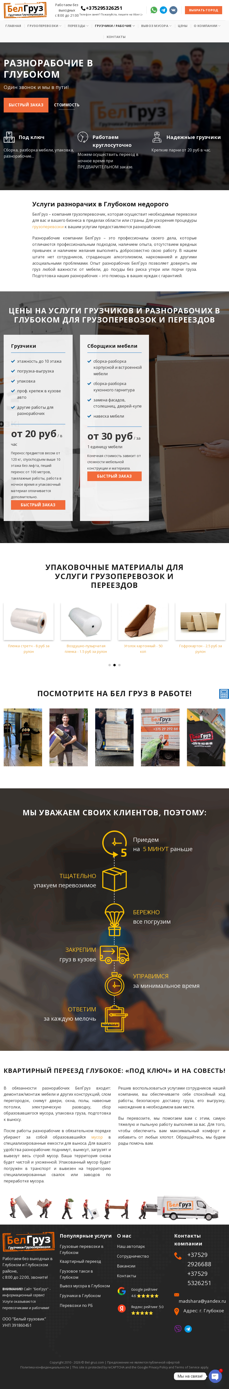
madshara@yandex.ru (202, 1301)
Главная (13, 26)
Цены (182, 26)
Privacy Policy (158, 1367)
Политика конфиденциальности (44, 1367)
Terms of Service (187, 1367)
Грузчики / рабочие (115, 26)
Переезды (78, 26)
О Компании (207, 26)
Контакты (116, 37)
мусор (97, 1137)
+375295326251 (101, 8)
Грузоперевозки (44, 26)
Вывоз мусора (156, 26)
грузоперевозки (48, 226)
